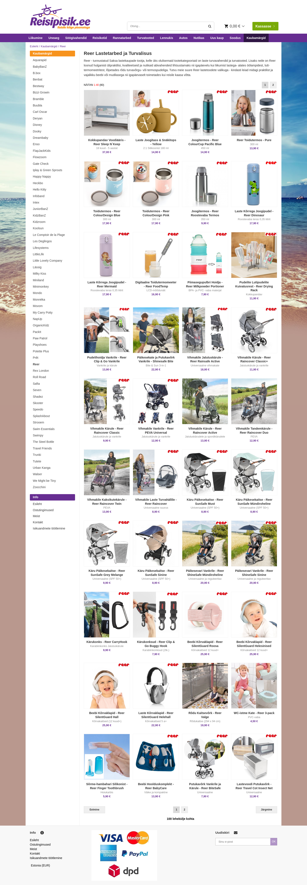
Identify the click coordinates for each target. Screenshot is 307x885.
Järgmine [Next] (266, 809)
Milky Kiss (39, 273)
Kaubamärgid (256, 38)
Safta (36, 383)
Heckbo (38, 183)
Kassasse (265, 26)
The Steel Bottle (43, 441)
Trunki (37, 454)
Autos (183, 38)
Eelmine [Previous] (94, 809)
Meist (36, 516)
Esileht (34, 46)
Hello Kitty (39, 189)
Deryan (37, 118)
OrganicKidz (41, 325)
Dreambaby (40, 137)
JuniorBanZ (40, 209)
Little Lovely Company (47, 260)
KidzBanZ (39, 215)
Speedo (38, 409)
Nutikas (199, 38)
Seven (37, 390)
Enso (36, 144)
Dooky (37, 131)
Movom (38, 306)
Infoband (39, 196)
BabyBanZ (40, 66)
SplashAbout (41, 416)
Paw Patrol (40, 338)
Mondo (37, 293)
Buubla (37, 105)
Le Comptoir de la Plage (49, 235)
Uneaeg (53, 38)
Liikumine (35, 38)
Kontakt (38, 522)
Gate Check (41, 163)
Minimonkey (41, 286)
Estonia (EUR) (40, 865)
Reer (36, 364)
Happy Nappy (42, 176)
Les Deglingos (42, 241)
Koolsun (38, 228)
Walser (37, 474)
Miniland (38, 280)
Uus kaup (217, 38)
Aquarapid (39, 60)
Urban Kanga (42, 467)
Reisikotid (100, 38)
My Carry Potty (43, 312)
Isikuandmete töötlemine (49, 528)
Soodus (235, 38)
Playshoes (40, 344)
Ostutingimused (43, 510)
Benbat (37, 79)
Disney (37, 124)
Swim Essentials (44, 429)
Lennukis (166, 38)
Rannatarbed (122, 38)
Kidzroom (39, 222)
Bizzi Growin (41, 92)
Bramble (38, 99)
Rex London (41, 370)
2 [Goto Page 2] (273, 84)
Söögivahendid (76, 38)
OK (274, 841)
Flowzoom (39, 157)
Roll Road (39, 377)
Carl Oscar (40, 111)
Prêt (35, 357)
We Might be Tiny (44, 480)
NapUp (37, 319)
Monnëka (39, 299)
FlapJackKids (42, 150)
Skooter (38, 403)
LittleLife (38, 254)
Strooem (38, 422)
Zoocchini (39, 487)
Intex (36, 202)
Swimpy (38, 435)
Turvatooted (145, 38)
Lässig (37, 267)
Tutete (37, 461)
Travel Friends (42, 448)
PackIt (37, 332)
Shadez (38, 396)
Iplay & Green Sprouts (47, 170)
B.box (37, 73)
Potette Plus (41, 351)
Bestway (38, 86)
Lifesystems (41, 248)
